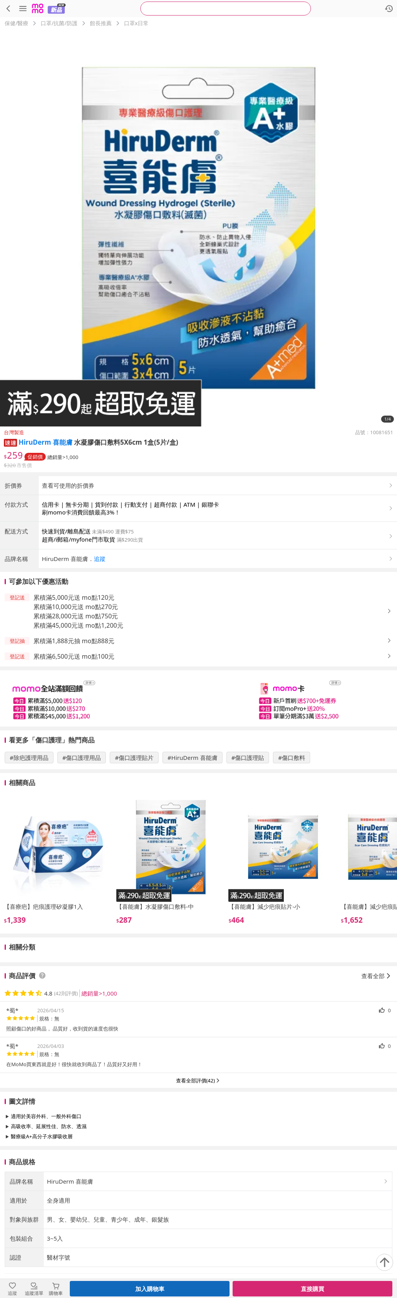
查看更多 (198, 1218)
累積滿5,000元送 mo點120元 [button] (73, 662)
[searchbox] (225, 9)
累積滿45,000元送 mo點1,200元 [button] (78, 689)
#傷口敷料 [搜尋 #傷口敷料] (291, 822)
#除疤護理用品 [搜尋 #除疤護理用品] (29, 822)
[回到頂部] (384, 1262)
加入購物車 (149, 1289)
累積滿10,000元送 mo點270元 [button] (75, 671)
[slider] (198, 763)
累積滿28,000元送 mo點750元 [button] (75, 680)
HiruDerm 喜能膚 (45, 442)
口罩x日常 (136, 23)
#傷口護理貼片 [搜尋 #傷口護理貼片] (134, 822)
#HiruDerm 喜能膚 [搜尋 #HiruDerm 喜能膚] (192, 822)
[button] (10, 442)
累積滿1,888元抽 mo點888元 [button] (73, 705)
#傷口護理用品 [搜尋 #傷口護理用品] (81, 822)
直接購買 (312, 1289)
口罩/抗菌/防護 (59, 23)
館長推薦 (101, 23)
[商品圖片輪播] (198, 227)
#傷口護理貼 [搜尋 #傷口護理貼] (247, 822)
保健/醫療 (16, 23)
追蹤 (99, 623)
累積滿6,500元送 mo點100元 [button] (73, 720)
